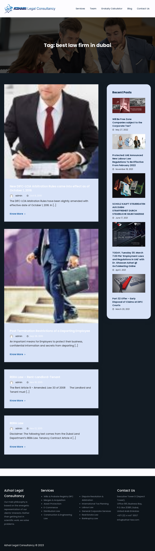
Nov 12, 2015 (36, 428)
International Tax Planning (95, 503)
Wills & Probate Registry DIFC (58, 496)
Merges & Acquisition (54, 500)
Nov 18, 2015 (36, 382)
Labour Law (87, 507)
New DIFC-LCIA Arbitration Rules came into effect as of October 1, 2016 (50, 188)
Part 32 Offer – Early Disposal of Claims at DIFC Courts (127, 302)
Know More (16, 213)
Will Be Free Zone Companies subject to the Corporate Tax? (127, 123)
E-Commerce (51, 507)
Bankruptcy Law (90, 518)
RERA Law (16, 423)
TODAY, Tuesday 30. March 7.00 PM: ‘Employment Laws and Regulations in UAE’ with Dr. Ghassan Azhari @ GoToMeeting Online (128, 259)
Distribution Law (52, 511)
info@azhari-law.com (128, 519)
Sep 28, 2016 (36, 336)
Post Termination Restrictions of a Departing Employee (50, 331)
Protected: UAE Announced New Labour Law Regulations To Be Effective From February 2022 (128, 160)
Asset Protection (52, 503)
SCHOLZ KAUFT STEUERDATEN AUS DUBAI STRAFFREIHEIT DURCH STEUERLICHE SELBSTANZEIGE (128, 209)
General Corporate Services (96, 511)
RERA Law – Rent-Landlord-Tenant (35, 377)
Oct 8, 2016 (36, 195)
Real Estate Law (90, 514)
